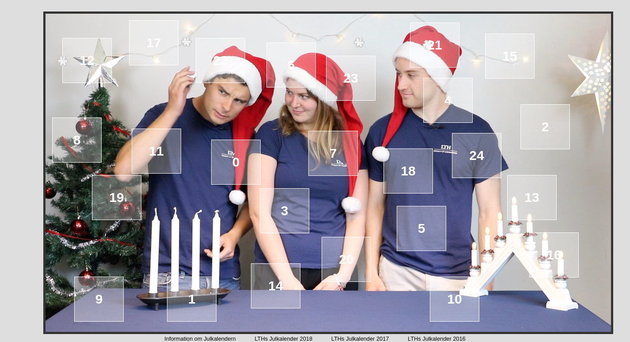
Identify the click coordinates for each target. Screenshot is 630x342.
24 (476, 155)
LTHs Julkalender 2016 (437, 338)
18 (408, 170)
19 (116, 197)
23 (350, 78)
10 (454, 299)
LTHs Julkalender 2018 (283, 338)
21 (434, 45)
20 (346, 259)
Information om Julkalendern (199, 338)
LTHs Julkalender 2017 (360, 338)
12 (87, 60)
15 (509, 56)
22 (220, 60)
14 (275, 285)
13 (531, 197)
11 (156, 151)
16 (554, 254)
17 (153, 42)
